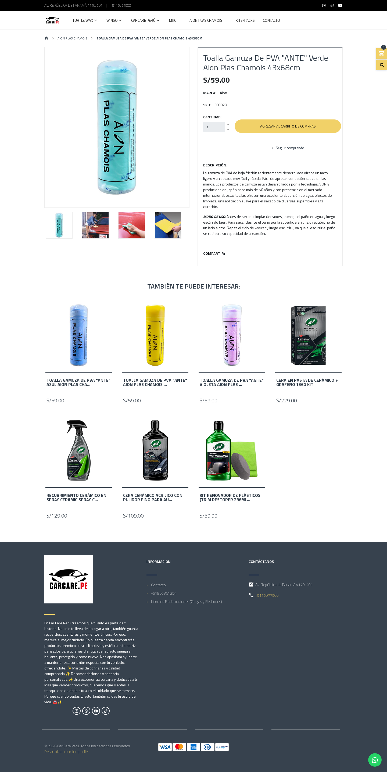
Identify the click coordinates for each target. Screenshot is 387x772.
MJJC (172, 21)
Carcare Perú (143, 21)
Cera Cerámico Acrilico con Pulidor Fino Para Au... (152, 497)
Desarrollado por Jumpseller (66, 751)
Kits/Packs (245, 21)
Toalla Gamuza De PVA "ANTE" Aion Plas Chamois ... (155, 382)
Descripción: (215, 165)
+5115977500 (120, 5)
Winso (112, 21)
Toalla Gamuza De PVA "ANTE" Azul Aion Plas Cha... (78, 382)
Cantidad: (212, 117)
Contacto (271, 21)
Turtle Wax (83, 21)
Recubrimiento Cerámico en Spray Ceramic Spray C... (76, 497)
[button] (55, 127)
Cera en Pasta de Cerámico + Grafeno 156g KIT (307, 382)
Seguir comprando (288, 148)
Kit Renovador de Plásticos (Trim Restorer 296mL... (230, 497)
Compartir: (214, 253)
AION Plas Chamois (205, 21)
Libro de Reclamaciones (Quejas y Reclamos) (186, 601)
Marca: (209, 93)
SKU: (207, 105)
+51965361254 (164, 593)
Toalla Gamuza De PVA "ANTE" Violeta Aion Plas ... (232, 382)
